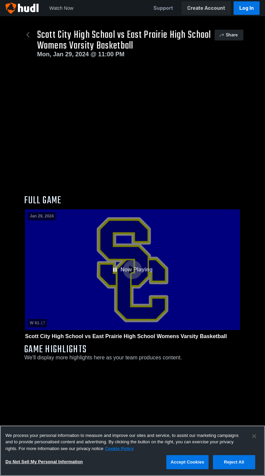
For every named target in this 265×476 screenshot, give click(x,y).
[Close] (254, 436)
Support (163, 7)
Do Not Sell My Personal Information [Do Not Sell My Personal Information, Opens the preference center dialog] (44, 461)
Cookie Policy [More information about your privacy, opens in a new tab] (119, 448)
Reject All (234, 462)
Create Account (206, 7)
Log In (246, 7)
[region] (132, 450)
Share (228, 35)
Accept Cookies (187, 462)
